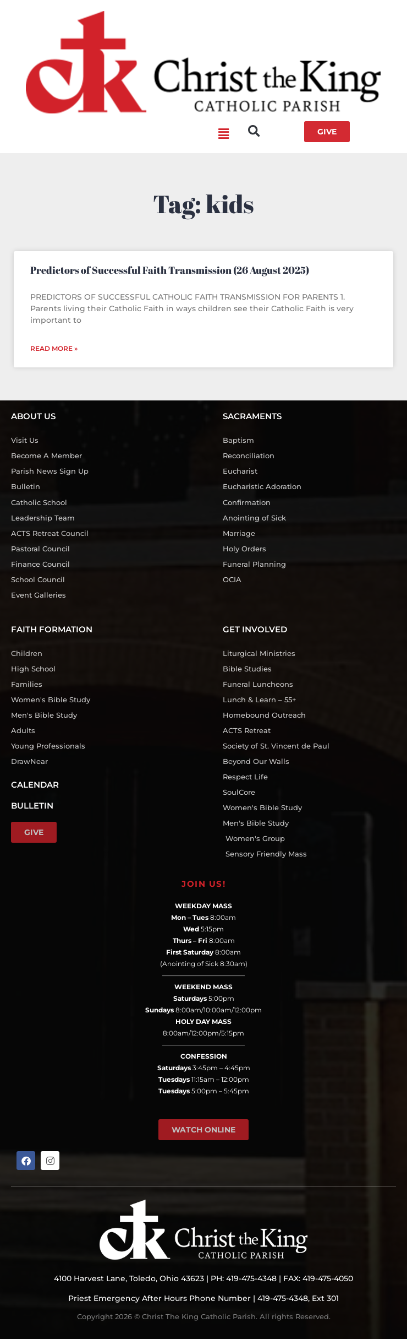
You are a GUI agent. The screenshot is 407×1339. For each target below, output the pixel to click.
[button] (120, 134)
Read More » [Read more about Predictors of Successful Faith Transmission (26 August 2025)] (54, 348)
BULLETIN (32, 805)
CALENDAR (35, 784)
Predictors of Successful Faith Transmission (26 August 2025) (169, 270)
